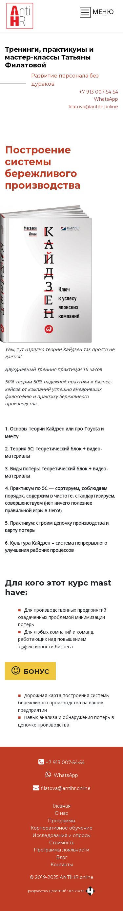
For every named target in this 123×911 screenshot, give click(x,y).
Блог (61, 857)
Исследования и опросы (61, 835)
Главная (61, 806)
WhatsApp (106, 99)
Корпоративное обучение (61, 828)
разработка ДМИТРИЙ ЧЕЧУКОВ (61, 891)
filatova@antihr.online (93, 107)
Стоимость (61, 843)
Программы (61, 821)
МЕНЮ (97, 12)
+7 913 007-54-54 (98, 92)
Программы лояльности (61, 850)
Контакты (62, 864)
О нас (61, 813)
